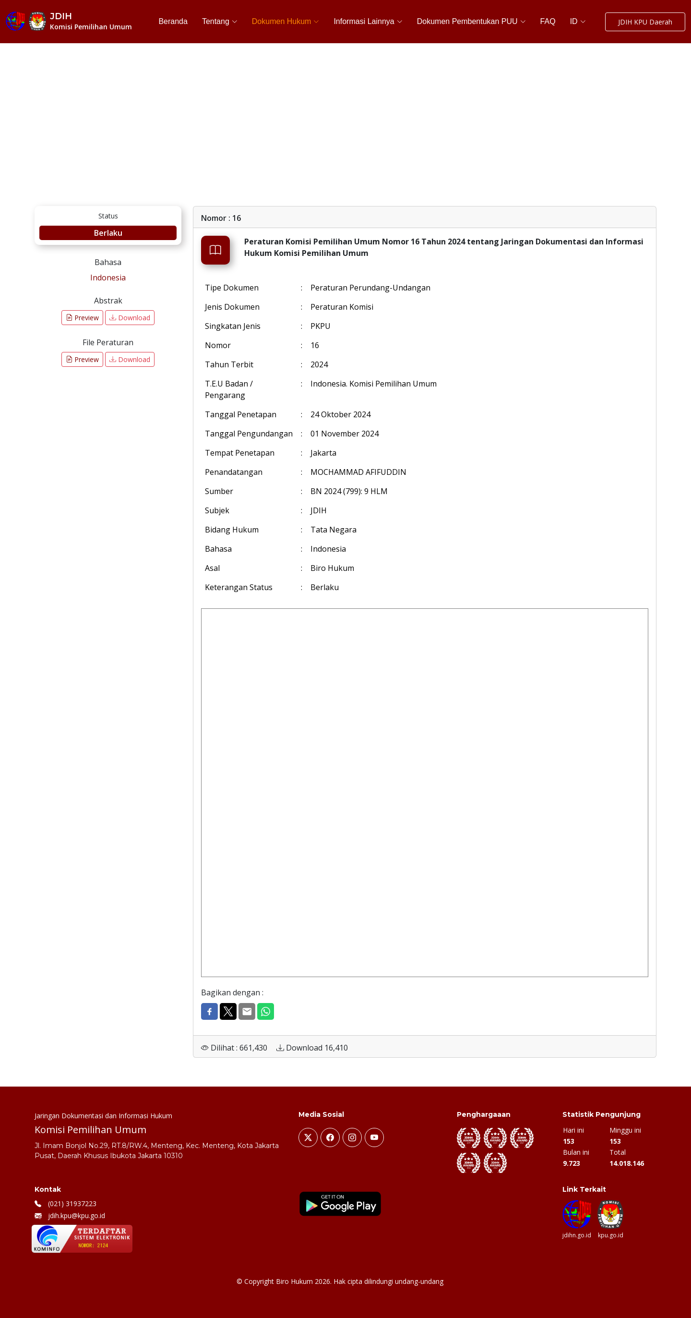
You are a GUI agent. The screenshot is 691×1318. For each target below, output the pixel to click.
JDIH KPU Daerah (645, 21)
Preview (82, 317)
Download (129, 317)
